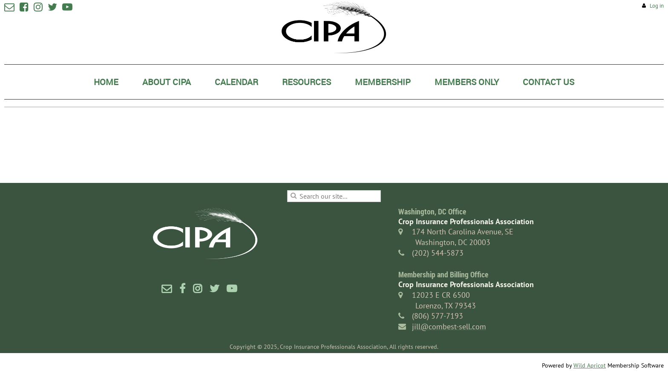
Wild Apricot (589, 365)
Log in (657, 5)
